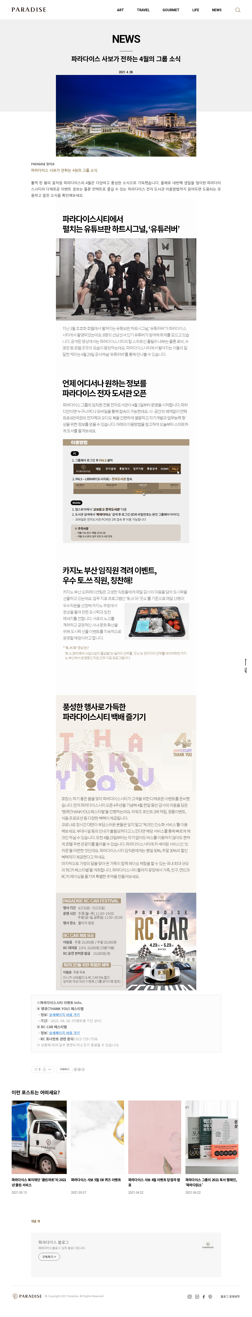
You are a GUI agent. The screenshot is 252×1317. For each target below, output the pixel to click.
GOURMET (171, 10)
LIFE (195, 10)
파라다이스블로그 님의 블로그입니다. (62, 1248)
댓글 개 (35, 1221)
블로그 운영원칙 (230, 1296)
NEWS (217, 10)
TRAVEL (143, 10)
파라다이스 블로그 (53, 1242)
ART (120, 10)
